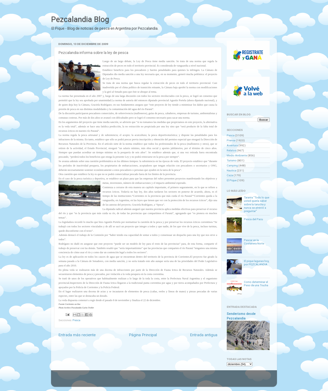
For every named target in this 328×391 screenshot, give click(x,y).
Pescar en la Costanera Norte (254, 241)
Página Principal (143, 334)
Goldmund (171, 380)
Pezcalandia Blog (80, 19)
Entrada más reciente (77, 334)
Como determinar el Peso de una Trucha (256, 283)
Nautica (231, 170)
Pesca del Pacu (253, 219)
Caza (230, 175)
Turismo (232, 160)
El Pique (232, 180)
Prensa (231, 140)
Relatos (231, 150)
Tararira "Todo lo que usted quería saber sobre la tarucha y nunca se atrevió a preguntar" (256, 204)
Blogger (207, 380)
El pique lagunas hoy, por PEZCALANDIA (256, 262)
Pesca (76, 320)
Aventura (232, 145)
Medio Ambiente (237, 155)
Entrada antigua (203, 334)
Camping (232, 165)
